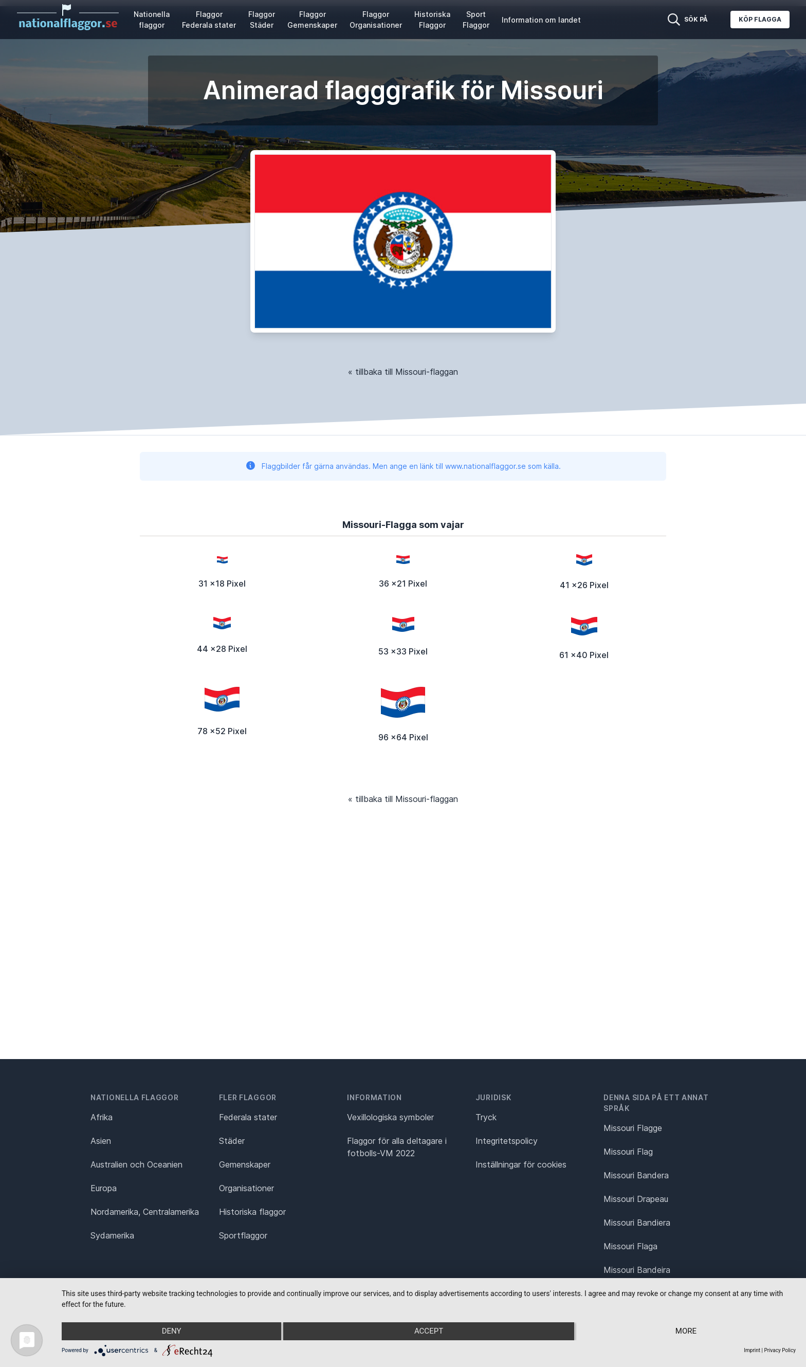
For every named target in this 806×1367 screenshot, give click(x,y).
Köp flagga (760, 19)
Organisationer (246, 1188)
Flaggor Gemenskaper (312, 19)
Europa (103, 1188)
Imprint (752, 1350)
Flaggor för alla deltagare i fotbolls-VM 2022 (397, 1147)
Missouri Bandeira (636, 1270)
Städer (232, 1141)
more (686, 1331)
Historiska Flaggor (432, 19)
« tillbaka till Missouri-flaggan (403, 372)
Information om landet (541, 19)
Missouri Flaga (630, 1246)
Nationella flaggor (152, 19)
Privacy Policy (780, 1350)
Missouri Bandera (636, 1175)
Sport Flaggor (476, 19)
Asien (100, 1141)
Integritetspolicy (506, 1141)
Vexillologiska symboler (390, 1117)
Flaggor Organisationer (376, 19)
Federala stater (248, 1117)
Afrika (101, 1117)
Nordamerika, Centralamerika (144, 1212)
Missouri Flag (628, 1151)
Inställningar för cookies (520, 1164)
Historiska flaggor (252, 1212)
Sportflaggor (243, 1235)
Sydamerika (112, 1235)
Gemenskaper (244, 1164)
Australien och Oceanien (136, 1164)
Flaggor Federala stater (209, 19)
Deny (171, 1331)
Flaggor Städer (261, 19)
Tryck (486, 1117)
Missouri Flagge (632, 1128)
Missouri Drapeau (635, 1199)
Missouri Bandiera (636, 1222)
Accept (428, 1331)
